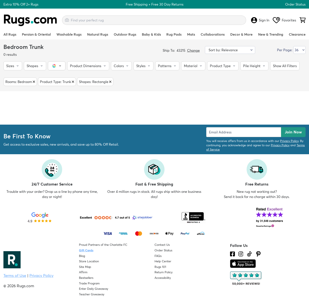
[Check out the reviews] (246, 278)
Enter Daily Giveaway (93, 289)
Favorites (284, 20)
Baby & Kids (151, 34)
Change (193, 50)
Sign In (260, 20)
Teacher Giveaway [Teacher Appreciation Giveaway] (91, 294)
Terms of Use (14, 275)
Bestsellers (86, 278)
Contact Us (162, 245)
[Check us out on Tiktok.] (249, 254)
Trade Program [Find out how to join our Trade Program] (89, 283)
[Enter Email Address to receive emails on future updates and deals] (243, 132)
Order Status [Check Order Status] (163, 250)
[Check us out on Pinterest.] (258, 254)
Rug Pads (174, 34)
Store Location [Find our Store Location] (89, 261)
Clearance (297, 34)
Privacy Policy (289, 141)
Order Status (295, 4)
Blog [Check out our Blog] (82, 256)
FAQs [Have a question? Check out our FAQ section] (158, 256)
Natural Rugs (97, 34)
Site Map (85, 267)
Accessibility (162, 278)
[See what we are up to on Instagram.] (240, 254)
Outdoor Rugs (125, 34)
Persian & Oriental (36, 34)
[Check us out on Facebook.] (232, 254)
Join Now (293, 132)
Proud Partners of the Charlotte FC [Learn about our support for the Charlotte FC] (103, 245)
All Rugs (9, 34)
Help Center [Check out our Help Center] (162, 261)
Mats (191, 34)
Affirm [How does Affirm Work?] (83, 272)
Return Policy (163, 272)
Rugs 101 (160, 267)
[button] (12, 65)
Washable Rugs (69, 34)
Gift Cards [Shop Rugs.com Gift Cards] (86, 250)
